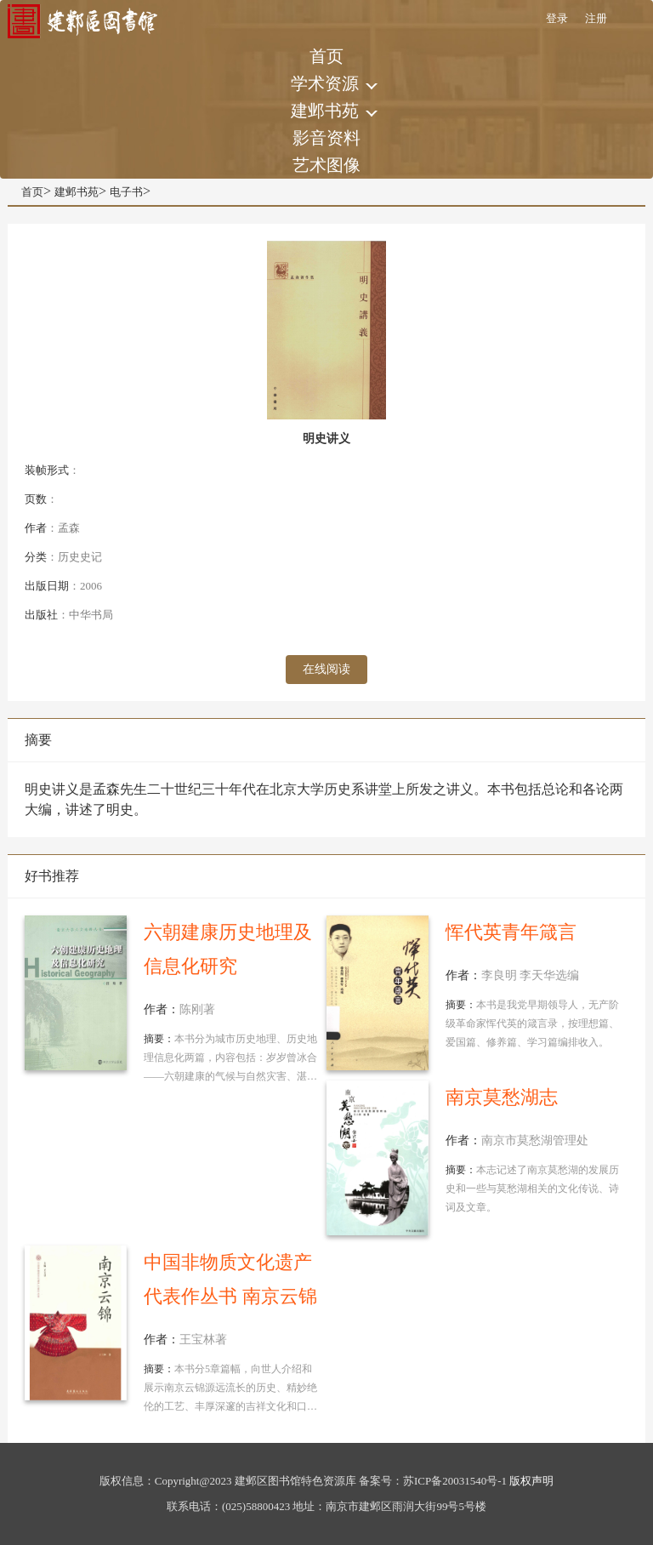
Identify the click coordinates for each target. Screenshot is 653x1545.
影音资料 (326, 137)
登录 (557, 18)
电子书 (126, 191)
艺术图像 (326, 165)
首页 (326, 56)
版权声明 (531, 1480)
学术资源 (325, 83)
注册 (596, 18)
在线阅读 (326, 669)
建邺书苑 (325, 110)
